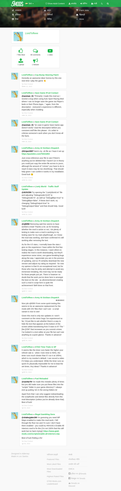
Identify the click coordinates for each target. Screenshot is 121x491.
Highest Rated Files (55, 476)
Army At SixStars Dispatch (47, 148)
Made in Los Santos (19, 456)
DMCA (71, 469)
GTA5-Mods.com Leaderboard (54, 482)
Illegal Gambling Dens (45, 414)
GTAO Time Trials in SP (45, 347)
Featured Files (53, 459)
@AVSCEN (26, 192)
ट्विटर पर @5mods (77, 473)
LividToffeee (31, 33)
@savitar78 (27, 382)
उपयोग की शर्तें (74, 464)
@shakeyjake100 (29, 417)
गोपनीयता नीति (74, 459)
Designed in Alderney (20, 454)
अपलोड (72, 3)
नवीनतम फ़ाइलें (52, 454)
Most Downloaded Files (54, 470)
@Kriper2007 (27, 151)
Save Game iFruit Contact (46, 93)
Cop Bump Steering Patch (47, 75)
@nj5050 (25, 224)
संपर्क (70, 454)
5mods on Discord (74, 484)
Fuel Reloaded (41, 378)
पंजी (94, 3)
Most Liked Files (54, 464)
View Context (27, 84)
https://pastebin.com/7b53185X (36, 154)
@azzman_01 (28, 96)
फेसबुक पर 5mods (77, 478)
